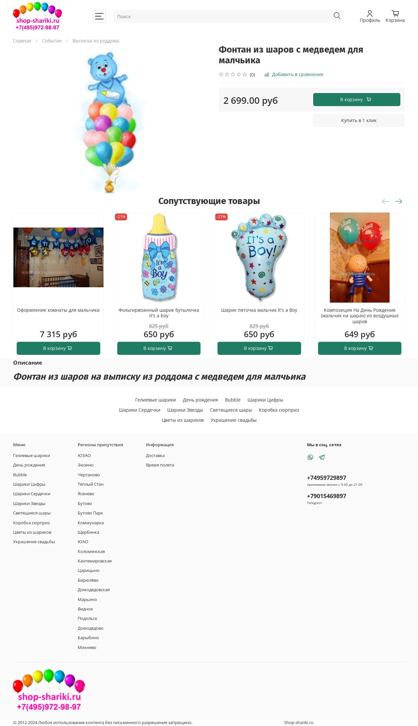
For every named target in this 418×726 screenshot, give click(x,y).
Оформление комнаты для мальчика (58, 310)
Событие (52, 41)
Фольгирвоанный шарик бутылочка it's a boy (159, 313)
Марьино (87, 599)
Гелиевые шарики (155, 400)
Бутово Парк (90, 513)
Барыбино (88, 637)
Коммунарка (91, 523)
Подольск (87, 618)
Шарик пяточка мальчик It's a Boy (259, 310)
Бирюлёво (88, 580)
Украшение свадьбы (234, 420)
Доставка (155, 455)
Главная (22, 41)
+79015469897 (326, 496)
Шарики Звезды (185, 410)
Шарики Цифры (265, 400)
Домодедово (91, 628)
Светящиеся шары (231, 410)
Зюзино (86, 465)
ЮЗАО (84, 455)
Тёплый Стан (91, 484)
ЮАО (83, 541)
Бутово (85, 503)
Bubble (233, 400)
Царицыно (89, 570)
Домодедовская (94, 589)
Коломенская (91, 551)
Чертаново (89, 475)
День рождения (200, 400)
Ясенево (86, 494)
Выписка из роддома (95, 41)
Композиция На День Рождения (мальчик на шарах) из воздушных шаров (359, 315)
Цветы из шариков (183, 420)
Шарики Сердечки (139, 410)
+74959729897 (326, 477)
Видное (85, 609)
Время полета (160, 465)
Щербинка (88, 532)
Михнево (87, 647)
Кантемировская (95, 561)
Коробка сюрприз (279, 410)
